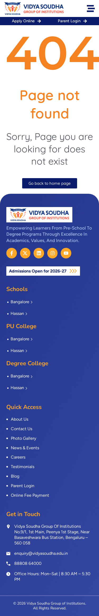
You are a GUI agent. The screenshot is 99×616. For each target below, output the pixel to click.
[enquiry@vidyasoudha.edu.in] (8, 554)
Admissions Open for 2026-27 (38, 271)
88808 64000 (27, 563)
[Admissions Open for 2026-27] (73, 271)
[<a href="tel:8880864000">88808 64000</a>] (8, 563)
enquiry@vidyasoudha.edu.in (41, 553)
